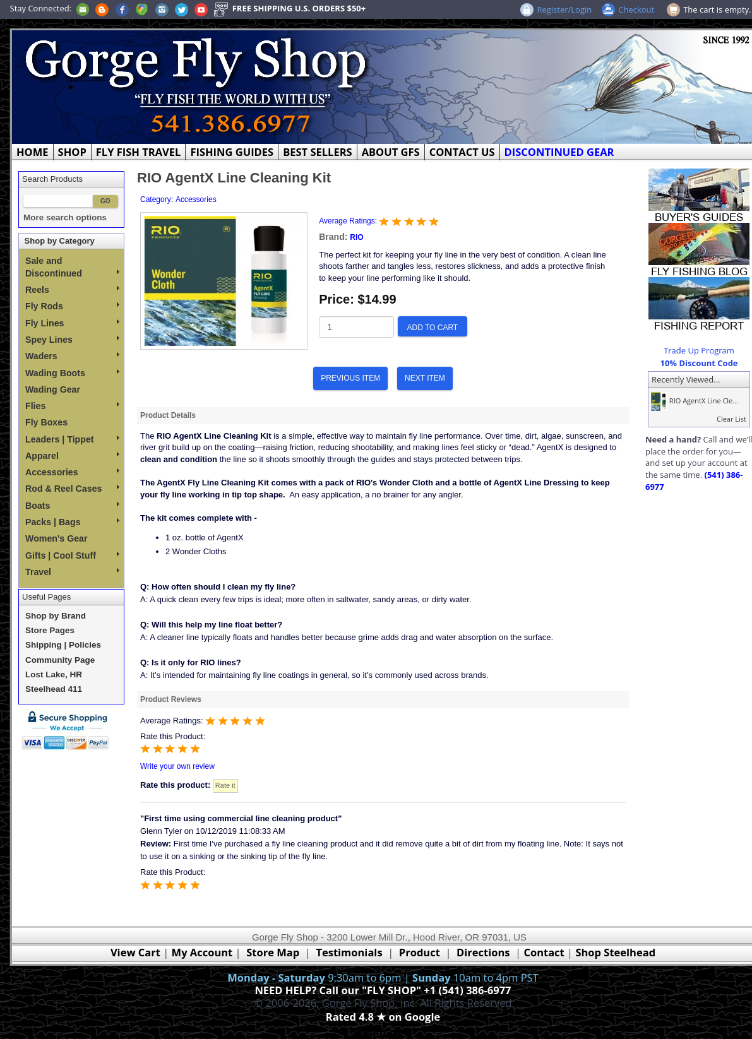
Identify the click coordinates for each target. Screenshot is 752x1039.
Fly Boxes (46, 422)
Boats (72, 506)
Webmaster (383, 1031)
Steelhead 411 (53, 689)
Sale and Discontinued (72, 267)
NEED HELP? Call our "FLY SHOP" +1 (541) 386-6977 (382, 990)
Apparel (72, 456)
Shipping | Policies (63, 645)
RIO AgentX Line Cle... (693, 400)
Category (155, 199)
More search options (65, 217)
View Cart (135, 952)
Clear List (731, 419)
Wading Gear (52, 389)
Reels (72, 290)
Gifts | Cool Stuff (72, 555)
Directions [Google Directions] (483, 952)
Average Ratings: (349, 221)
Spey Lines (72, 340)
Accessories (72, 472)
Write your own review (177, 766)
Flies (72, 406)
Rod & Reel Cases (72, 489)
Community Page (60, 660)
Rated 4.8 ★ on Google (383, 1016)
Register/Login (564, 9)
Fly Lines (72, 323)
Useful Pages (46, 597)
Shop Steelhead (615, 952)
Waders (72, 356)
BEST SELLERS (317, 152)
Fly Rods (72, 306)
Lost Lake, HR (53, 674)
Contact (545, 952)
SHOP (72, 152)
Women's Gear (56, 538)
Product (419, 952)
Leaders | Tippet (72, 439)
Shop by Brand (55, 615)
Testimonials (349, 952)
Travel (72, 572)
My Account (202, 952)
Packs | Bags (72, 522)
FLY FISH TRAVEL (138, 152)
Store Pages (50, 630)
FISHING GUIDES (231, 152)
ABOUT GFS (391, 152)
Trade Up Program (699, 350)
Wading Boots (72, 373)
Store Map (272, 952)
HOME (32, 152)
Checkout (636, 9)
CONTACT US (462, 152)
